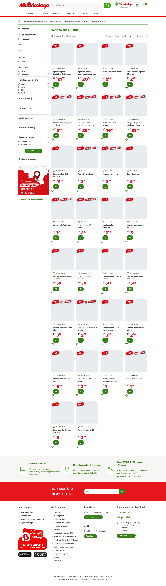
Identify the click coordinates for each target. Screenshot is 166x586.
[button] (145, 5)
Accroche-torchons (85, 174)
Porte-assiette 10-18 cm (112, 71)
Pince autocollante (134, 379)
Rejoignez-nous (92, 517)
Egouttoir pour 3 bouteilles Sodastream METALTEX (62, 74)
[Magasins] (67, 469)
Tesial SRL (103, 579)
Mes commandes (27, 512)
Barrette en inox (133, 174)
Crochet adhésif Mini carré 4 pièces (135, 277)
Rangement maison (55, 21)
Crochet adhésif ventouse (108, 226)
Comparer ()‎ (141, 36)
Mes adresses (26, 516)
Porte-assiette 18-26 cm (87, 430)
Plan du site (57, 561)
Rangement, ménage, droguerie (34, 21)
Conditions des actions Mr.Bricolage (66, 540)
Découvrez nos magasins (32, 199)
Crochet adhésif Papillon (84, 226)
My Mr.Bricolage (27, 523)
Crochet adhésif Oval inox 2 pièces (110, 328)
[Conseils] (23, 469)
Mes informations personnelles (32, 519)
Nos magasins (58, 516)
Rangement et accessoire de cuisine (76, 21)
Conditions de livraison (62, 523)
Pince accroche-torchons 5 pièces (109, 380)
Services (56, 530)
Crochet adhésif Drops (62, 225)
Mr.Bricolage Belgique (125, 512)
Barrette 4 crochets (110, 174)
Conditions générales (103, 577)
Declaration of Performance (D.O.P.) (66, 537)
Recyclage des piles (60, 554)
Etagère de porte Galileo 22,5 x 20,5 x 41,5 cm (86, 125)
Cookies (56, 557)
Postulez (89, 536)
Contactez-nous (59, 519)
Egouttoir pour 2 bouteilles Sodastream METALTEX (87, 74)
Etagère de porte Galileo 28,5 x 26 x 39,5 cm (136, 125)
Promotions (57, 512)
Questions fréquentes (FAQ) (63, 533)
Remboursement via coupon (63, 547)
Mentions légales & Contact (80, 577)
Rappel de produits (60, 550)
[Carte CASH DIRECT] (110, 469)
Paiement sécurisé (60, 526)
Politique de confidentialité (63, 543)
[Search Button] (107, 5)
